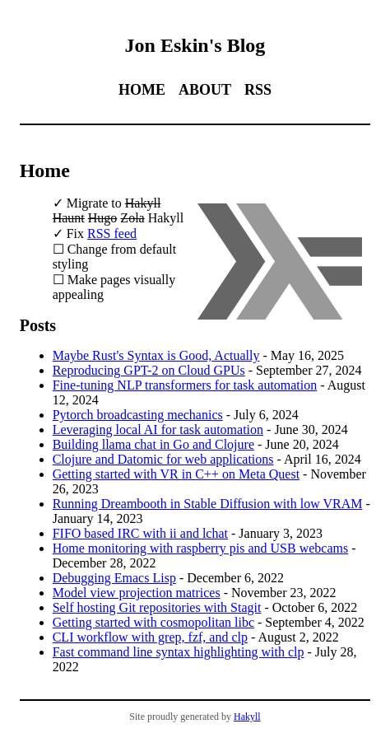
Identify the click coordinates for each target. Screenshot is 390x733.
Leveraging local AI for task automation (158, 430)
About (205, 90)
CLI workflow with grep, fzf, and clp (150, 637)
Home (141, 90)
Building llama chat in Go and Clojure (153, 444)
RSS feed (112, 233)
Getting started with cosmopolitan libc (153, 622)
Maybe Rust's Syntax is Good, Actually (156, 355)
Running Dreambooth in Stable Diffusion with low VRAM (208, 504)
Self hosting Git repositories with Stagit (157, 607)
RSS (258, 90)
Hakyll (247, 716)
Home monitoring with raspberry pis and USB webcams (201, 548)
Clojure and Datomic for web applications (163, 459)
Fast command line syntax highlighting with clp (178, 652)
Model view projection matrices (137, 593)
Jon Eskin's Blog (195, 45)
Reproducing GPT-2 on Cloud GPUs (149, 370)
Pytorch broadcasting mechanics (138, 415)
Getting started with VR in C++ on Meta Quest (176, 474)
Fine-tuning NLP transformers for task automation (185, 385)
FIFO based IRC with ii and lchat (140, 533)
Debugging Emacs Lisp (114, 578)
